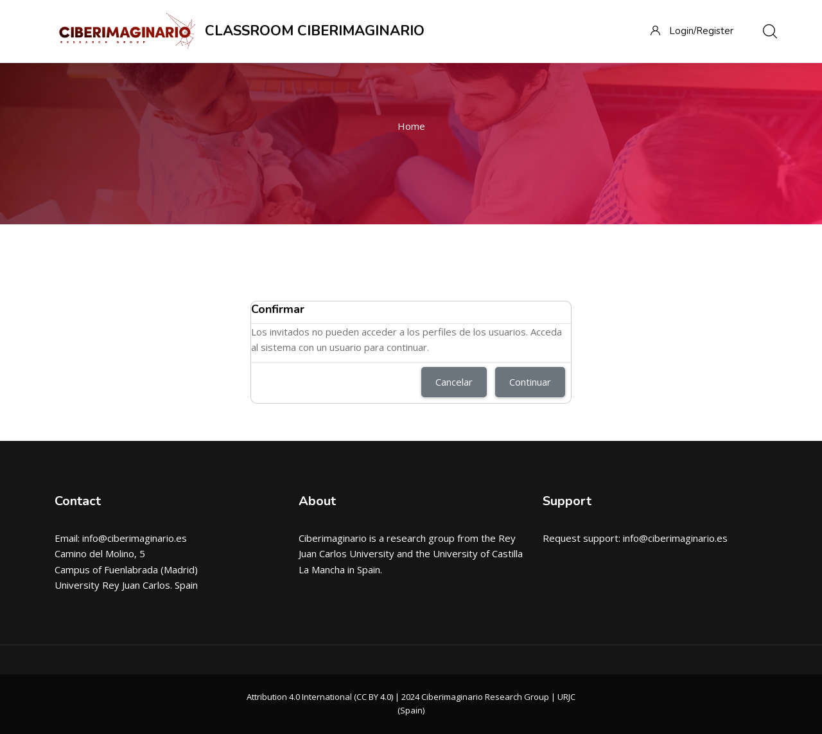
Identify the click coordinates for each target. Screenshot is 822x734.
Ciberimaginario (333, 538)
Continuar (530, 381)
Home (411, 126)
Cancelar (454, 381)
